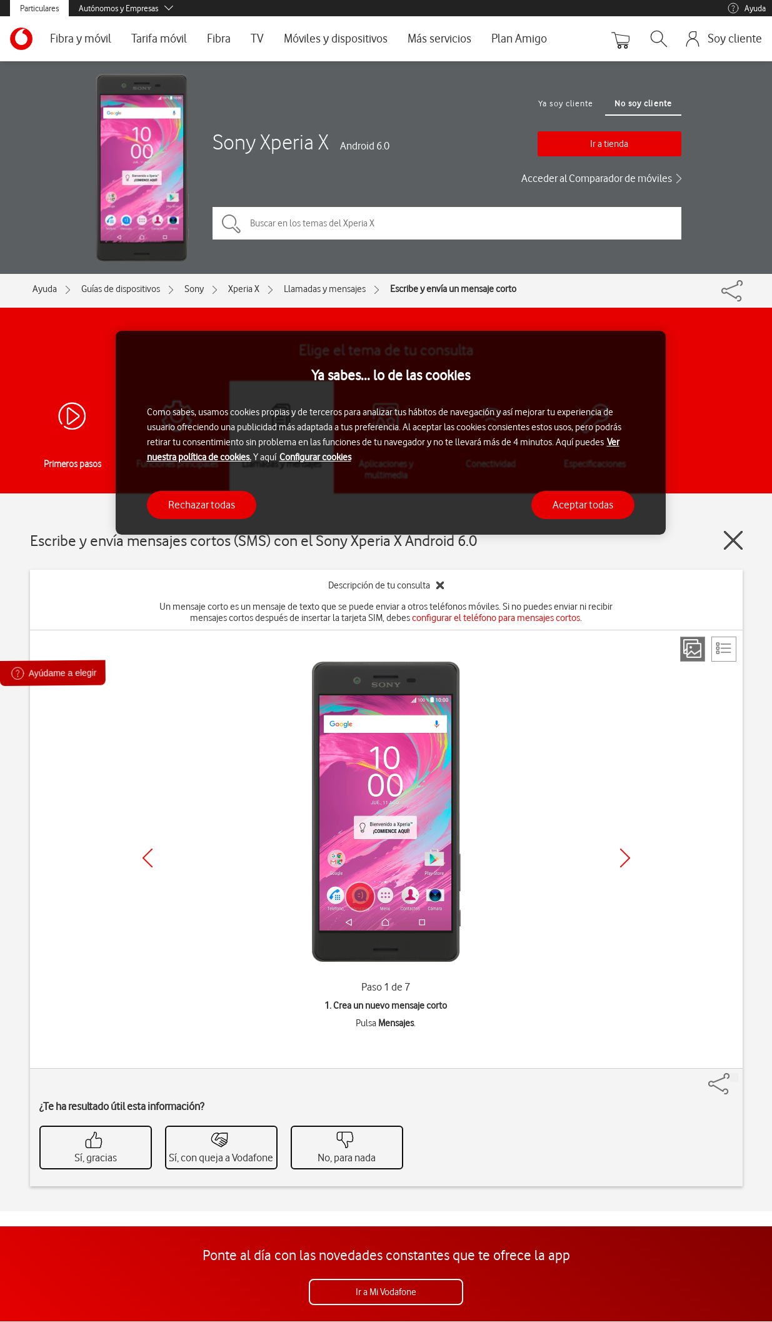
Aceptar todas (583, 504)
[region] (391, 433)
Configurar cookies (315, 457)
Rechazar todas (201, 504)
